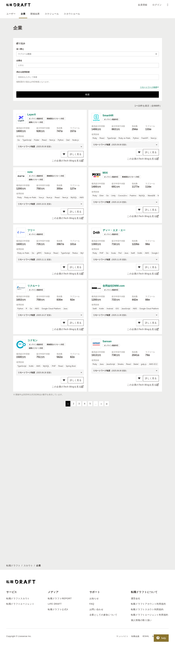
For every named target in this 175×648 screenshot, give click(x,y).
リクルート (33, 285)
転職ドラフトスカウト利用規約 (147, 609)
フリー (31, 230)
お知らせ (94, 598)
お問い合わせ (96, 609)
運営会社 (135, 598)
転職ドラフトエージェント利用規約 (149, 614)
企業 (23, 14)
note (30, 172)
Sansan (107, 341)
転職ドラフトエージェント (20, 604)
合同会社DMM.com (114, 285)
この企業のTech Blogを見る (67, 160)
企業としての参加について (103, 614)
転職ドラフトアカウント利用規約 (148, 604)
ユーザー (11, 14)
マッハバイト (122, 636)
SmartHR (108, 115)
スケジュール (52, 14)
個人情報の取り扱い (141, 620)
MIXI (105, 172)
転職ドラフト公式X (58, 609)
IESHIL (146, 636)
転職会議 (135, 636)
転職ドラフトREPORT (60, 598)
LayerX (31, 114)
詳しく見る (76, 154)
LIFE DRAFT (55, 604)
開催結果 (35, 14)
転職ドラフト (13, 565)
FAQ (91, 604)
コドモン (32, 340)
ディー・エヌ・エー (114, 230)
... (96, 403)
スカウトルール (72, 14)
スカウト (28, 565)
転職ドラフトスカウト (18, 598)
